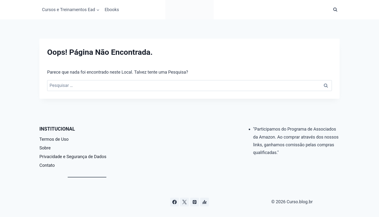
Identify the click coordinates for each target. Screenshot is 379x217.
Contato (47, 165)
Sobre (45, 147)
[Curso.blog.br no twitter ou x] (184, 202)
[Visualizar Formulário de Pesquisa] (335, 9)
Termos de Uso (54, 139)
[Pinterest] (194, 202)
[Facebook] (174, 202)
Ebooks (112, 9)
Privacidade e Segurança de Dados (72, 156)
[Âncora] (204, 202)
